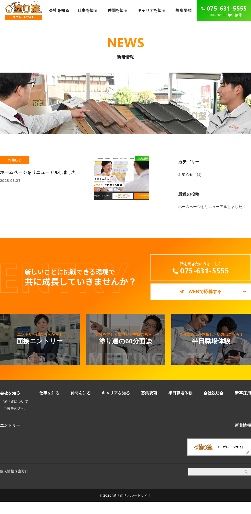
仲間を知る (118, 10)
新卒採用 (243, 405)
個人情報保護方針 (14, 484)
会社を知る (59, 10)
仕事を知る (88, 10)
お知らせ (185, 174)
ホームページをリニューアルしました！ (212, 207)
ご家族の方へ (14, 421)
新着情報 (243, 438)
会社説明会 (214, 405)
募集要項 (184, 10)
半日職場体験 (180, 405)
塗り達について (15, 414)
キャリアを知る (152, 10)
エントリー (10, 438)
